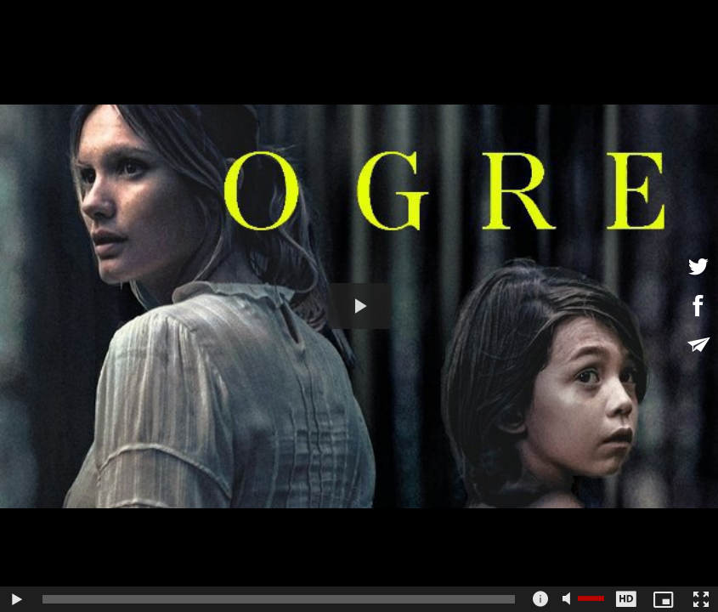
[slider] (278, 599)
